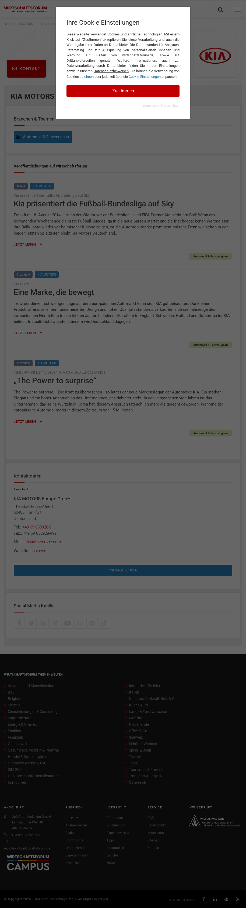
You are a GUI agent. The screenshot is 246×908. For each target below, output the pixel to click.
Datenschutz (170, 106)
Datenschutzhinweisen (111, 71)
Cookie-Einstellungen (145, 77)
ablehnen (87, 77)
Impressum (150, 106)
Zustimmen (123, 90)
